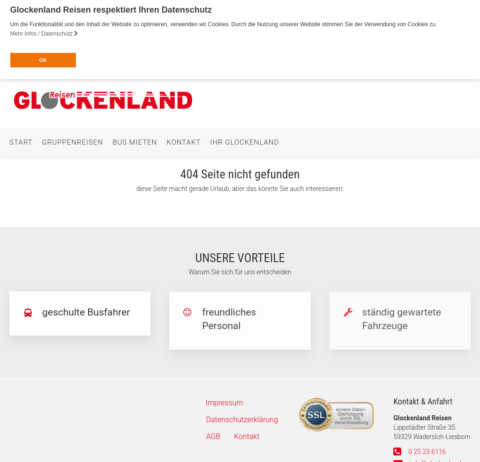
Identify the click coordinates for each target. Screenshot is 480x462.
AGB (213, 434)
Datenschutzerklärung (242, 417)
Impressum (224, 400)
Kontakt (183, 140)
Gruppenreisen (72, 140)
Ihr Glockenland (244, 140)
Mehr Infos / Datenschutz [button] (44, 33)
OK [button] (42, 60)
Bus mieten (134, 140)
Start (21, 140)
